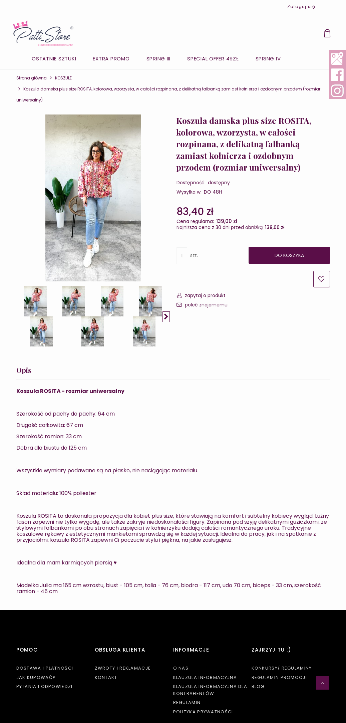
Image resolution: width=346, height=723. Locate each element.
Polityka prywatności (203, 712)
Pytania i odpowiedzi (44, 686)
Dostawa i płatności (44, 668)
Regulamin (187, 702)
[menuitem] (53, 58)
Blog (258, 686)
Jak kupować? (36, 677)
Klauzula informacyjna (205, 677)
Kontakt (106, 677)
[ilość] (182, 256)
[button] (166, 316)
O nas (181, 668)
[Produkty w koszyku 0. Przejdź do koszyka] (335, 34)
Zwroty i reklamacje (123, 668)
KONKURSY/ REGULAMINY (282, 668)
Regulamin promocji (279, 677)
